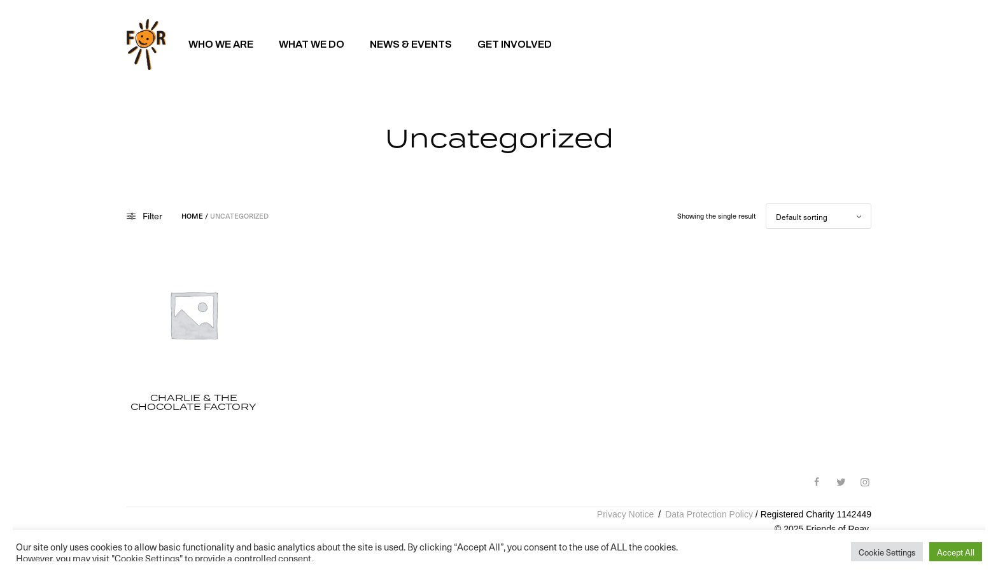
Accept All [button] (955, 552)
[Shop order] (818, 216)
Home (192, 215)
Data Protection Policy (709, 514)
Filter (144, 216)
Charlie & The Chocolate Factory (193, 403)
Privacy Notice (625, 514)
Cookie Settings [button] (887, 552)
